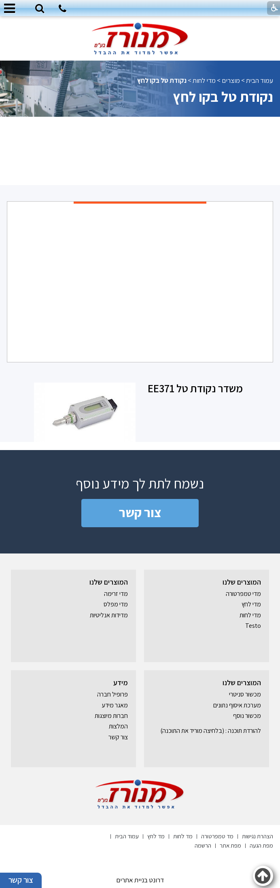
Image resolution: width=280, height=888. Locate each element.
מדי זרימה (116, 593)
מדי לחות (204, 80)
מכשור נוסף (247, 715)
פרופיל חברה (112, 694)
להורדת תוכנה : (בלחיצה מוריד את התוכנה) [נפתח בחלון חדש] (210, 730)
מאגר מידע (115, 705)
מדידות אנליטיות (109, 615)
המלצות (118, 726)
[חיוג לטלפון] (62, 9)
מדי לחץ (251, 604)
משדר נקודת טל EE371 (195, 388)
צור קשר (140, 512)
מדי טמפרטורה (243, 593)
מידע (120, 682)
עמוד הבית (259, 80)
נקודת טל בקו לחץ (223, 96)
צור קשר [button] (20, 880)
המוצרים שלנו (242, 582)
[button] (39, 9)
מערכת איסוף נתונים (237, 705)
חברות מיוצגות (111, 715)
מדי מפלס (116, 604)
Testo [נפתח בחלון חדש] (253, 625)
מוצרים (231, 80)
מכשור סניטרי (245, 694)
